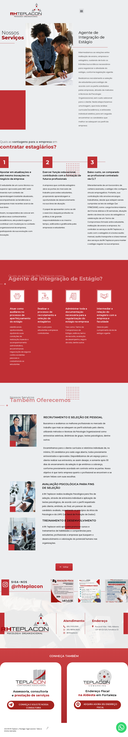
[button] (81, 11)
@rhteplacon (27, 586)
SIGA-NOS (19, 582)
